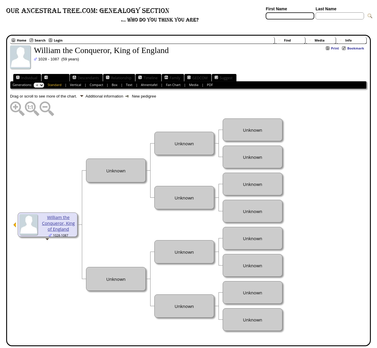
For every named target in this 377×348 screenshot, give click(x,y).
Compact (96, 85)
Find (287, 40)
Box (114, 85)
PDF (210, 85)
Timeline (148, 77)
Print (335, 48)
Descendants (85, 77)
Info (348, 40)
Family (172, 77)
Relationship (118, 77)
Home (22, 40)
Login (58, 40)
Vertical (75, 85)
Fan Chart (173, 85)
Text (129, 85)
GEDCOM (197, 77)
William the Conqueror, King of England (58, 223)
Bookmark (355, 48)
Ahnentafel (149, 85)
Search (40, 40)
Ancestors (55, 77)
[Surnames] (326, 23)
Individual (26, 77)
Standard (55, 85)
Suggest (223, 77)
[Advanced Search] (283, 23)
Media (320, 40)
